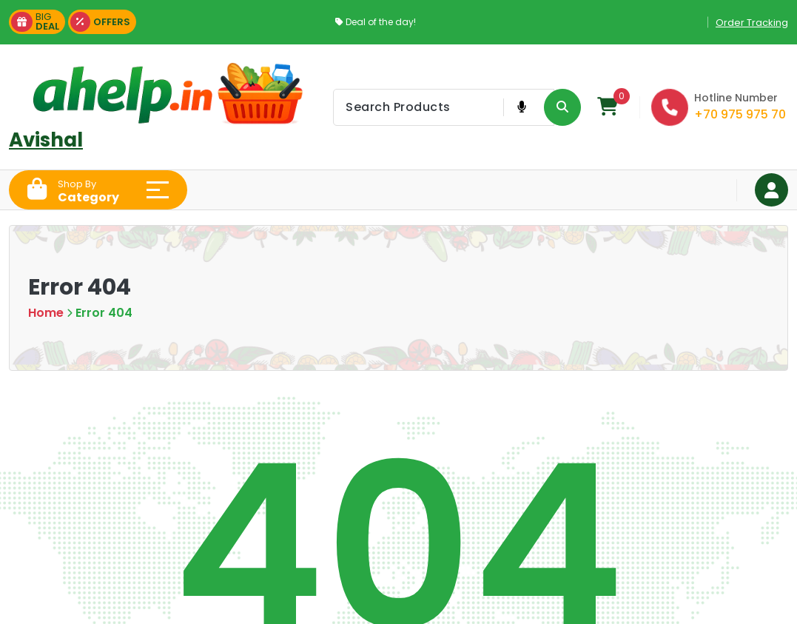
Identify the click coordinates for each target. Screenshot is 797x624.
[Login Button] (771, 190)
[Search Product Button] (562, 107)
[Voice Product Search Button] (521, 107)
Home (46, 312)
